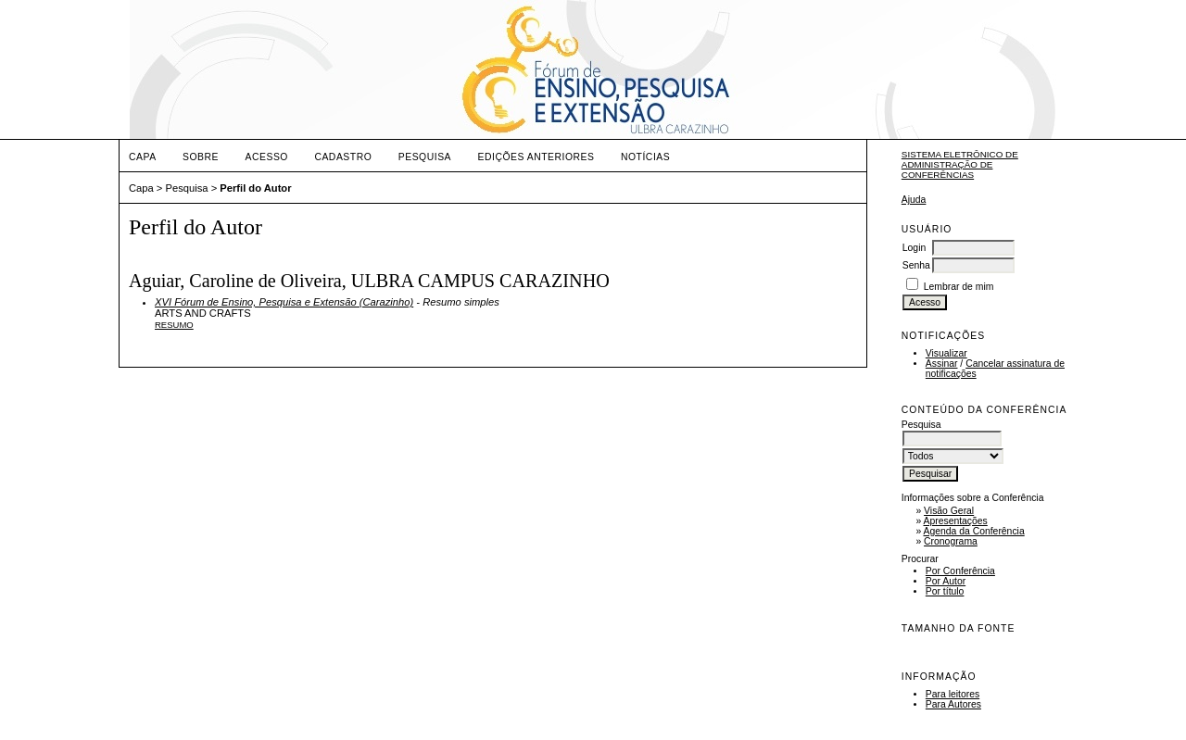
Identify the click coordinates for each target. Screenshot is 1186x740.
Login (914, 248)
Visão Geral (949, 511)
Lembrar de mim (959, 287)
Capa (143, 157)
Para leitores (952, 694)
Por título (945, 591)
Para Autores (953, 704)
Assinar (942, 363)
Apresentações (956, 521)
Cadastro (343, 157)
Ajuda (914, 199)
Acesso (267, 157)
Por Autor (945, 581)
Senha (916, 265)
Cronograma (951, 541)
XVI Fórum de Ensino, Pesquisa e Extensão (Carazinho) (284, 301)
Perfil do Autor (255, 188)
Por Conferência (960, 571)
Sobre (201, 157)
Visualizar (946, 353)
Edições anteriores (536, 157)
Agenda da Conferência (974, 531)
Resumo (174, 325)
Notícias (645, 157)
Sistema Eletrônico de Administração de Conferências (960, 164)
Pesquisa (424, 157)
